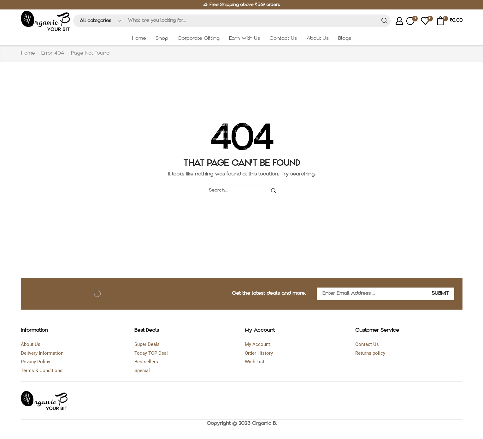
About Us (317, 38)
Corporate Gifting (199, 38)
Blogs (344, 38)
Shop (162, 38)
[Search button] (384, 21)
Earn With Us (244, 38)
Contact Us (283, 38)
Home (139, 38)
